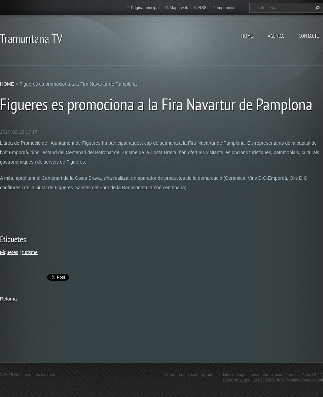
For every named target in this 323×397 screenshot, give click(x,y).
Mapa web (179, 7)
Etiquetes (13, 239)
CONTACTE (309, 35)
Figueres (9, 252)
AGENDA (276, 35)
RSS (202, 7)
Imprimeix (225, 7)
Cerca (317, 8)
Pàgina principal (145, 7)
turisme (30, 252)
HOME (247, 35)
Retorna (8, 299)
